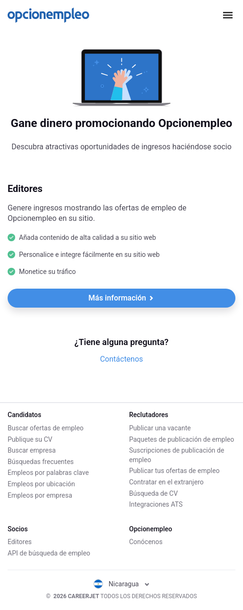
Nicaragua (121, 584)
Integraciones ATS (156, 504)
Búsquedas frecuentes (41, 461)
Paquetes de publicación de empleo (181, 439)
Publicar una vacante (160, 428)
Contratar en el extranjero (166, 482)
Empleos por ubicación (41, 484)
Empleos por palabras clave (48, 472)
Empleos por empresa (40, 495)
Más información (120, 297)
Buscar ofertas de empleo (46, 428)
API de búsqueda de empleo (49, 553)
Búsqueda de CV (153, 493)
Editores (20, 542)
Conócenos (146, 542)
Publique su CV (30, 439)
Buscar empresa (32, 450)
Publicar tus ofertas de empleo (174, 470)
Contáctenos (121, 359)
